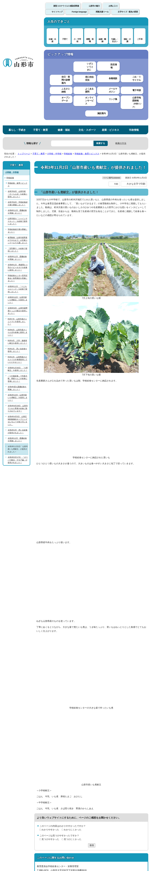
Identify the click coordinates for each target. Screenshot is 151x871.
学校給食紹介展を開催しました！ (17, 123)
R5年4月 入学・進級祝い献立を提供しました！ (17, 234)
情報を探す (32, 36)
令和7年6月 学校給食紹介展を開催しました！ (17, 96)
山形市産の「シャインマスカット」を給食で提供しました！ (17, 113)
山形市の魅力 (94, 9)
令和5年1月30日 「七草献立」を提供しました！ (18, 261)
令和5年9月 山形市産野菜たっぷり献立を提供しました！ (17, 203)
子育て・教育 (40, 22)
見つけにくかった (72, 737)
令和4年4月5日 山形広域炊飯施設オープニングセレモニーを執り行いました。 (17, 313)
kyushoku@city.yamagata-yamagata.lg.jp (61, 780)
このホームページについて (15, 801)
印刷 (116, 82)
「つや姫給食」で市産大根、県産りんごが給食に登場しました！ (17, 271)
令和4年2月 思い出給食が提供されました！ (17, 323)
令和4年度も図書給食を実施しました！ (17, 280)
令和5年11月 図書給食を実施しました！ (17, 150)
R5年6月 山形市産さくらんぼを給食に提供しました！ (17, 225)
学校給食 (68, 46)
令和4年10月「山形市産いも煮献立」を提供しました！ (17, 290)
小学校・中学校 (54, 46)
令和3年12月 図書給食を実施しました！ (17, 332)
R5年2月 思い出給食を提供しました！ (17, 242)
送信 (92, 743)
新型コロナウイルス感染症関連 (66, 9)
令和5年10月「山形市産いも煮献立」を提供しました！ (17, 192)
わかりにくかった (72, 728)
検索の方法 (120, 36)
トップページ (24, 46)
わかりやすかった (50, 728)
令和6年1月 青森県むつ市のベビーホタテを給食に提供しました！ (17, 160)
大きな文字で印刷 (136, 81)
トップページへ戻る (141, 792)
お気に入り (113, 9)
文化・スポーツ (87, 22)
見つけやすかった (50, 737)
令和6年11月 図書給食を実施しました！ (17, 104)
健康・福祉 (64, 22)
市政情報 (134, 22)
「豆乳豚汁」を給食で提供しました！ (17, 142)
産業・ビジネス (110, 22)
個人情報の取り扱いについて (51, 801)
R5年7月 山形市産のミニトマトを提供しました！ (17, 214)
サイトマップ (112, 801)
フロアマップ (10, 845)
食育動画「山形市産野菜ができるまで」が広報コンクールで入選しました (17, 132)
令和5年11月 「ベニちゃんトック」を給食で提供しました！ (17, 181)
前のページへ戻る (119, 792)
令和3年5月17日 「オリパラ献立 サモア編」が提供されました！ (18, 352)
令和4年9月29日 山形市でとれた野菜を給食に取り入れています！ (18, 301)
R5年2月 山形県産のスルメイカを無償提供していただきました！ (17, 252)
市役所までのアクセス (33, 845)
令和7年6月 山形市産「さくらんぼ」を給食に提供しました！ (17, 86)
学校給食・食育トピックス (87, 46)
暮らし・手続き (17, 22)
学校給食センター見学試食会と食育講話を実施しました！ (17, 170)
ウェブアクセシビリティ (85, 801)
